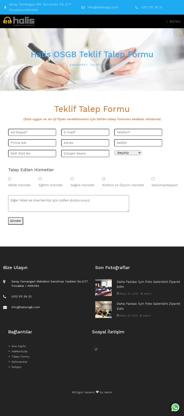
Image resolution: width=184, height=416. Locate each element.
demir (108, 392)
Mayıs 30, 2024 (127, 293)
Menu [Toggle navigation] (174, 21)
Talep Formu (18, 356)
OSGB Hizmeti (19, 185)
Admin (145, 293)
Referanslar (17, 361)
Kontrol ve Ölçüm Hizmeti (123, 185)
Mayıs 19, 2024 (127, 315)
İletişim (15, 367)
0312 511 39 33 (151, 7)
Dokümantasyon (165, 185)
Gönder (16, 221)
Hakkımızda (17, 351)
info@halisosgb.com (103, 7)
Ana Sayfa (17, 346)
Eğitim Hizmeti (50, 185)
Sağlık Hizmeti (82, 185)
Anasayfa (79, 64)
